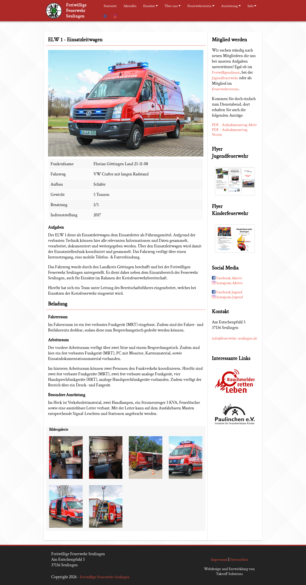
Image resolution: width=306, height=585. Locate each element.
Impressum (219, 559)
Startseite (110, 6)
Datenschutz (239, 559)
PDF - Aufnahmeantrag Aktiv (234, 124)
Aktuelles (129, 6)
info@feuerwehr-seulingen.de (234, 338)
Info (252, 6)
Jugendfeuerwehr (225, 78)
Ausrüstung (231, 6)
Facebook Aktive (227, 278)
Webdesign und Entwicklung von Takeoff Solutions (229, 571)
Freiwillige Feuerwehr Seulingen (105, 577)
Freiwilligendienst (226, 72)
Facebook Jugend (227, 292)
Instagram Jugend (227, 297)
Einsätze (150, 6)
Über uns (173, 6)
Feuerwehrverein (200, 6)
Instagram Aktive (227, 283)
